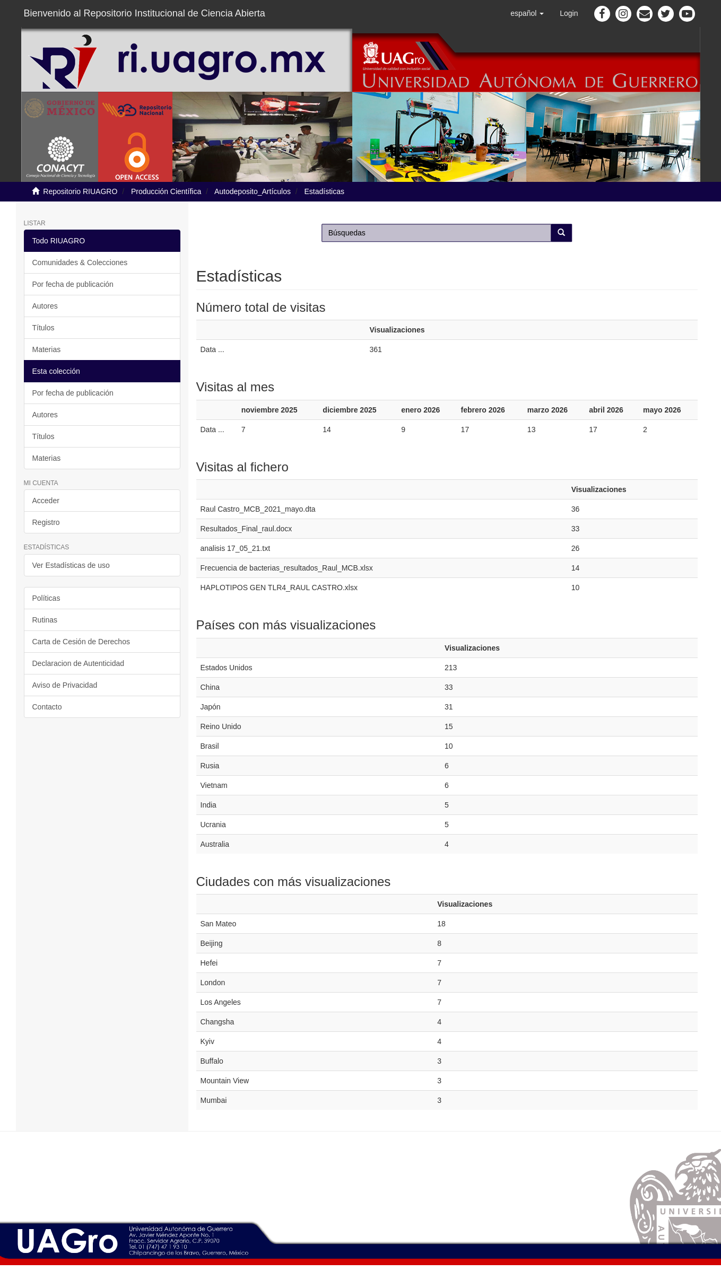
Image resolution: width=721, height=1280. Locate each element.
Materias (46, 349)
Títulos (43, 327)
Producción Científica (166, 191)
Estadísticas (324, 191)
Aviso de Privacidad (65, 685)
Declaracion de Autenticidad (78, 663)
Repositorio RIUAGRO (80, 191)
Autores (45, 306)
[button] (527, 13)
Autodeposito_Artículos (252, 191)
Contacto (47, 707)
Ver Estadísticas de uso (71, 565)
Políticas (46, 598)
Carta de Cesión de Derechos (81, 641)
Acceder (45, 500)
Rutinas (44, 620)
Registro (46, 522)
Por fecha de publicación (73, 284)
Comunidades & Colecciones (80, 262)
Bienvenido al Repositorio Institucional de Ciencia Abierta (144, 13)
